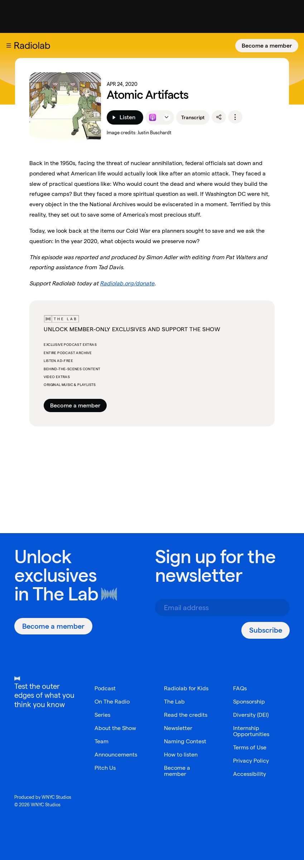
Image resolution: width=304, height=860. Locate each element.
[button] (8, 45)
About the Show (115, 728)
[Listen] (125, 117)
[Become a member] (266, 45)
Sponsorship (249, 702)
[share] (219, 117)
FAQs (240, 688)
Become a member (267, 46)
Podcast (105, 688)
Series (102, 715)
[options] (235, 117)
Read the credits (185, 715)
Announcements (116, 755)
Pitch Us (105, 768)
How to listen (181, 755)
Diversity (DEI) (251, 715)
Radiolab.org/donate (127, 283)
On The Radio (112, 702)
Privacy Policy (251, 761)
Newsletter (178, 728)
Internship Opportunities (251, 731)
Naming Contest (185, 741)
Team (101, 741)
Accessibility (249, 774)
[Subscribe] (265, 630)
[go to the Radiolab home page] (33, 45)
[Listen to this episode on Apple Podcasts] (152, 117)
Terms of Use (249, 747)
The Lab (65, 594)
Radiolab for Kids (186, 688)
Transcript (192, 117)
